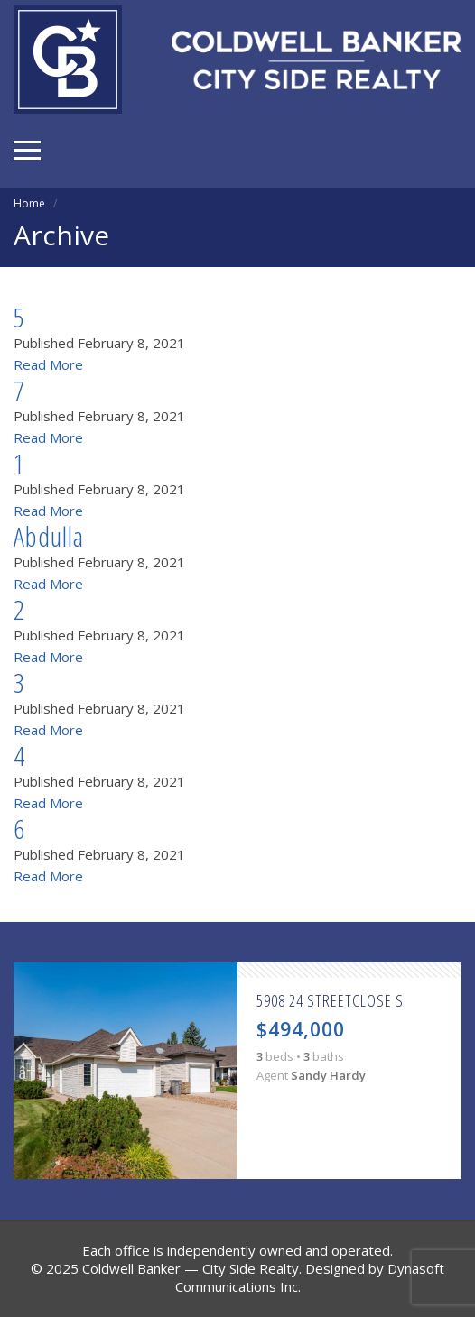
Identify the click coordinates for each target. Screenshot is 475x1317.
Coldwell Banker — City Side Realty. (192, 1268)
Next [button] (448, 1071)
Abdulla (49, 536)
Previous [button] (27, 1071)
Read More (48, 364)
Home (29, 203)
